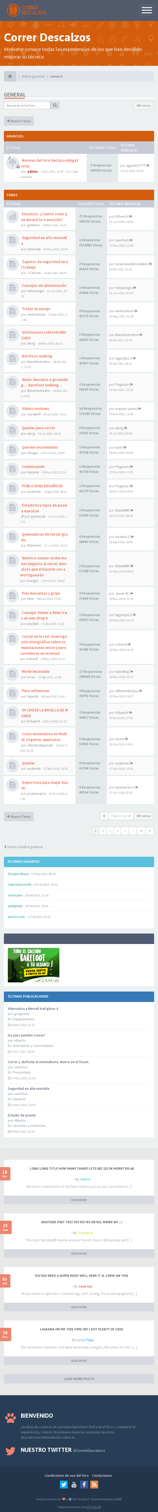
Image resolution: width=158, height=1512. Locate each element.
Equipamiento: (24, 1019)
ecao (31, 677)
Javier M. (122, 593)
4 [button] (117, 831)
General (19, 1099)
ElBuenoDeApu (126, 690)
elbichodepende (40, 745)
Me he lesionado (35, 671)
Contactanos (102, 1475)
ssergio (32, 580)
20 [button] (141, 831)
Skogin (32, 452)
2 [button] (103, 831)
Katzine (33, 472)
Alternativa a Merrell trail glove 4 (33, 1008)
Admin (85, 1179)
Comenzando (33, 466)
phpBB (117, 1499)
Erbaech (121, 216)
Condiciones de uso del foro (67, 1475)
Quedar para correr (38, 427)
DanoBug (122, 671)
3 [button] (110, 831)
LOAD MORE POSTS (79, 1378)
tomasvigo (35, 290)
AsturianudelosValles (131, 264)
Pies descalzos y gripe (40, 593)
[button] (150, 831)
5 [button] (124, 831)
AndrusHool (36, 314)
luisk (118, 447)
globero (33, 225)
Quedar (28, 763)
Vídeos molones (35, 408)
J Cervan (34, 272)
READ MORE (79, 1200)
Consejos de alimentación (43, 285)
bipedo (33, 696)
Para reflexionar (35, 690)
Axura (119, 739)
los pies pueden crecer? (27, 1035)
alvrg (31, 343)
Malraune (34, 545)
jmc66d (33, 623)
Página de (121, 816)
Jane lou (85, 1286)
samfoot (122, 240)
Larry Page (85, 1339)
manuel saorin (126, 408)
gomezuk (38, 516)
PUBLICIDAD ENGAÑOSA (42, 485)
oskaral (32, 658)
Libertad (33, 249)
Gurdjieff (34, 414)
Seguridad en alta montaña (28, 1088)
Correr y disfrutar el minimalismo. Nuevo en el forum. (48, 1061)
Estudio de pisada (22, 1115)
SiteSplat (85, 1232)
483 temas (143, 105)
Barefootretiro (126, 334)
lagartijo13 (123, 358)
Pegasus (122, 384)
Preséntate (22, 1072)
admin (32, 171)
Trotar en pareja (35, 308)
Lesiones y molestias (29, 1125)
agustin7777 (136, 165)
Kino (30, 598)
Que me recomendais (39, 447)
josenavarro (36, 793)
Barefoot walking (36, 356)
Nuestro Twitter (63, 1449)
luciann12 (122, 536)
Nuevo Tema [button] (19, 121)
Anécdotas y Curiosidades (33, 1045)
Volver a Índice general (23, 846)
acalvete (34, 491)
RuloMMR (122, 510)
